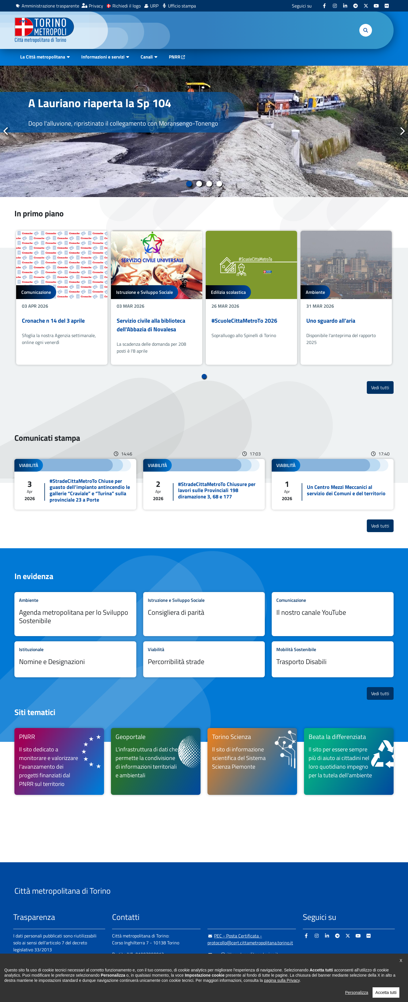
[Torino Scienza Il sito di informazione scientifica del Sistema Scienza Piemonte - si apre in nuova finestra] (252, 761)
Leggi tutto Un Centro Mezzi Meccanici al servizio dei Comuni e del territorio (333, 484)
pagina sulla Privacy (281, 990)
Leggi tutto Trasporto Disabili (333, 659)
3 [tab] (209, 183)
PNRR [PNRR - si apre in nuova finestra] (174, 56)
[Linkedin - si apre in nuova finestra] (345, 5)
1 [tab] (189, 183)
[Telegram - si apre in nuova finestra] (355, 5)
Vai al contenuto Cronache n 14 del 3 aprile (61, 297)
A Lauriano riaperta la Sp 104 (99, 103)
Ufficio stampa (182, 5)
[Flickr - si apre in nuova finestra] (386, 5)
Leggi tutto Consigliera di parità (204, 614)
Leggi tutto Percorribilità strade (204, 659)
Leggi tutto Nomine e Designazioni (75, 659)
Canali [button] (147, 56)
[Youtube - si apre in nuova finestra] (376, 5)
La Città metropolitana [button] (42, 56)
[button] (365, 30)
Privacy (96, 5)
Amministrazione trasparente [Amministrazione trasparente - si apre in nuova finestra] (50, 5)
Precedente (6, 131)
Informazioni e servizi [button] (102, 56)
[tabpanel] (204, 131)
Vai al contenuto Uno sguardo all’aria (346, 297)
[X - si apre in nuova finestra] (365, 5)
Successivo (402, 131)
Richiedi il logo (126, 5)
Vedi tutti (382, 387)
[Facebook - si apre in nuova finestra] (324, 5)
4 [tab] (219, 183)
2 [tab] (199, 183)
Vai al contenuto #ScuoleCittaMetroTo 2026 (251, 297)
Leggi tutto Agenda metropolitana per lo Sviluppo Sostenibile (75, 614)
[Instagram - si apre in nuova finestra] (334, 5)
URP (154, 5)
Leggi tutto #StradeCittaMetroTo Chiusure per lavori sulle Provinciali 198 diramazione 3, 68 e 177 (204, 484)
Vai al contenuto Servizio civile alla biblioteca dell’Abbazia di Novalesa (156, 297)
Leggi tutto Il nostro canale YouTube (333, 614)
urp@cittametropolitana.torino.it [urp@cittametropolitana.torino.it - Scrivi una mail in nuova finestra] (242, 954)
